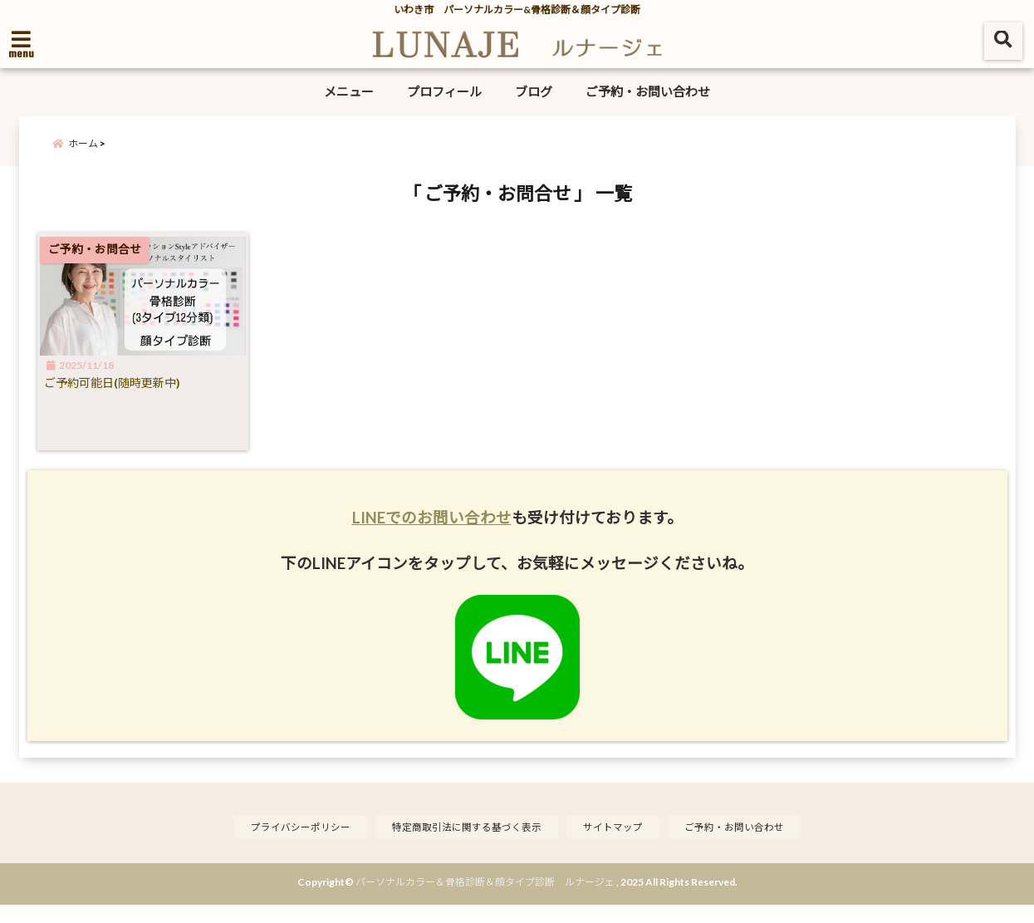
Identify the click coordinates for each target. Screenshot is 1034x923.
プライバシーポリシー (287, 843)
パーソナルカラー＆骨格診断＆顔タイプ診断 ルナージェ (485, 900)
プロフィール (444, 91)
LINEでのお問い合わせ (432, 534)
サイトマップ (618, 843)
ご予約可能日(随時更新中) (131, 395)
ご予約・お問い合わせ (648, 91)
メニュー (349, 91)
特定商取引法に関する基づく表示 (464, 843)
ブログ (533, 91)
